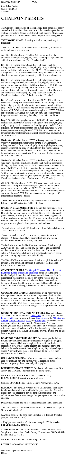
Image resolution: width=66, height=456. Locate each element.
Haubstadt (41, 270)
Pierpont (57, 270)
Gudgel (32, 270)
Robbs (14, 273)
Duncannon (36, 316)
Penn (28, 321)
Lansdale (20, 321)
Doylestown (41, 318)
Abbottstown (58, 318)
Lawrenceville (7, 318)
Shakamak (33, 273)
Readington (40, 321)
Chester (4, 321)
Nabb (49, 270)
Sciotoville (23, 273)
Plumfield (5, 273)
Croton (12, 321)
